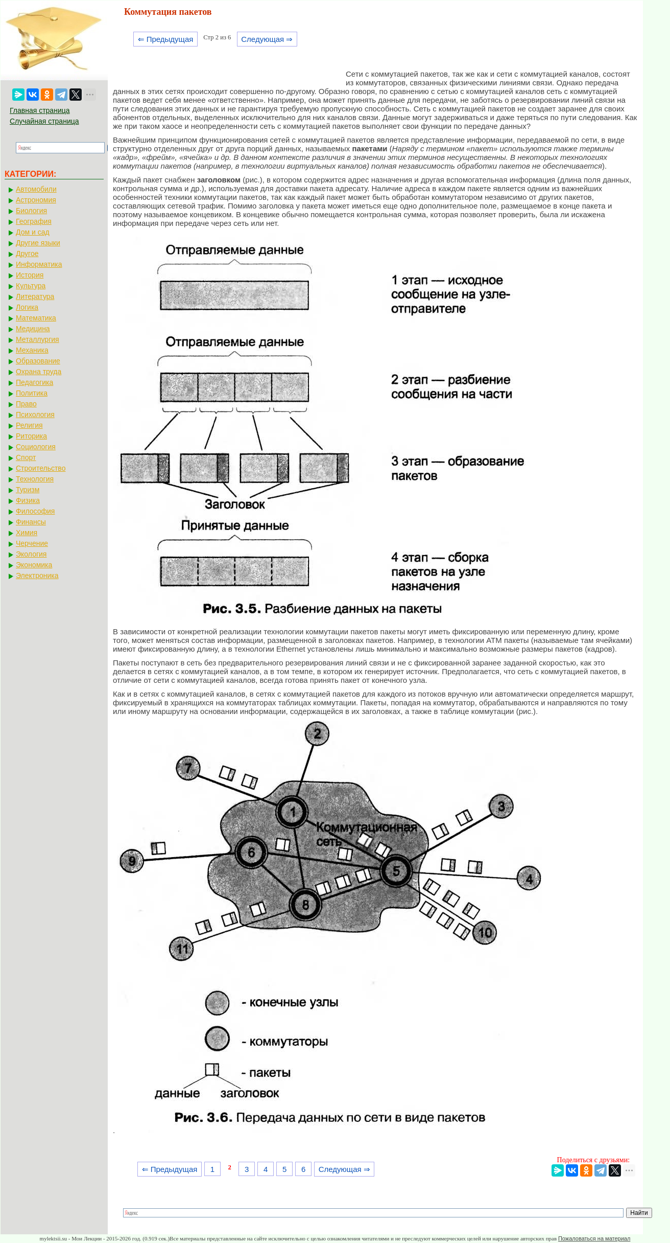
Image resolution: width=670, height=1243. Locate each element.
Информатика (39, 264)
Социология (36, 447)
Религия (29, 425)
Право (26, 404)
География (34, 221)
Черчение (32, 543)
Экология (31, 554)
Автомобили (36, 189)
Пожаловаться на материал (594, 1238)
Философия (35, 511)
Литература (35, 296)
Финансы (31, 522)
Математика (36, 318)
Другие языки (38, 243)
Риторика (31, 436)
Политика (31, 393)
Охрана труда (38, 371)
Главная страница (40, 110)
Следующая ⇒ (267, 39)
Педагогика (34, 382)
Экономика (34, 565)
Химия (26, 532)
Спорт (26, 457)
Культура (30, 286)
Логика (27, 307)
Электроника (37, 575)
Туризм (27, 490)
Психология (35, 414)
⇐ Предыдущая (166, 39)
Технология (35, 479)
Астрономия (36, 200)
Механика (32, 350)
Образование (38, 361)
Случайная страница (44, 121)
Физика (28, 500)
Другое (27, 253)
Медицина (33, 329)
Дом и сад (33, 232)
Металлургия (37, 339)
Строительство (40, 468)
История (29, 275)
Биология (31, 210)
